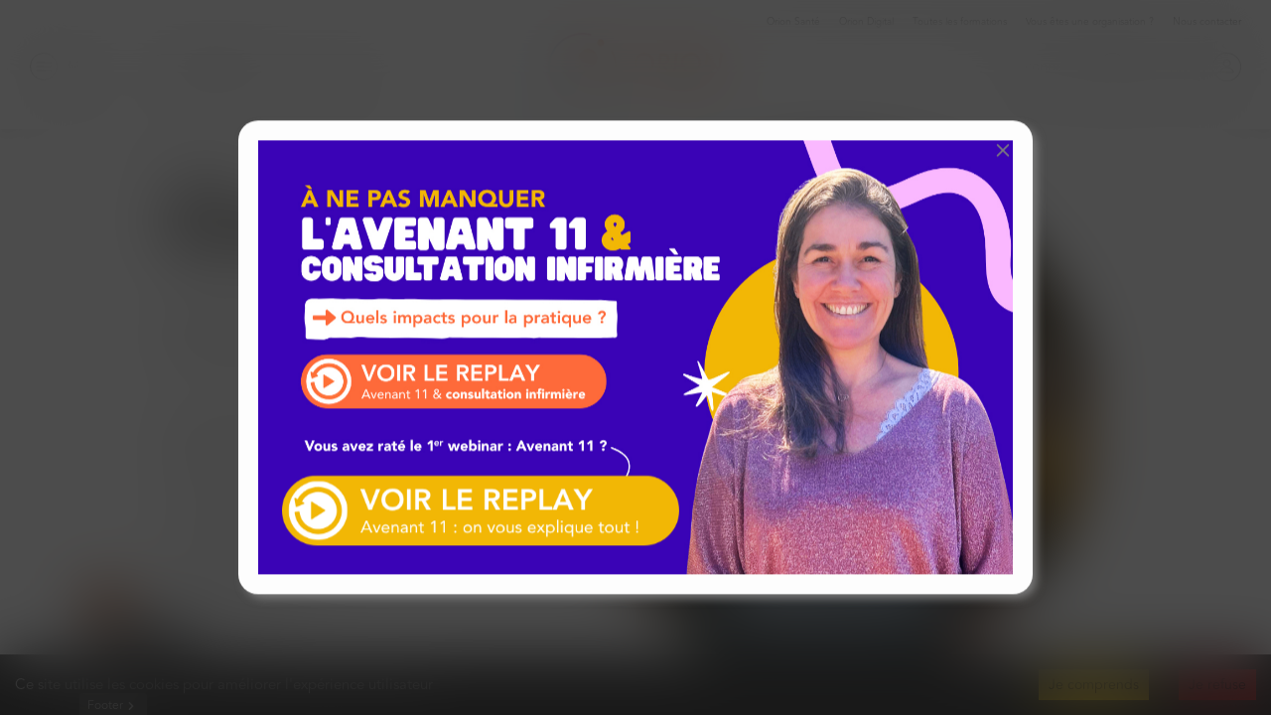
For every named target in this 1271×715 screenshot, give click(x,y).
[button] (1003, 150)
